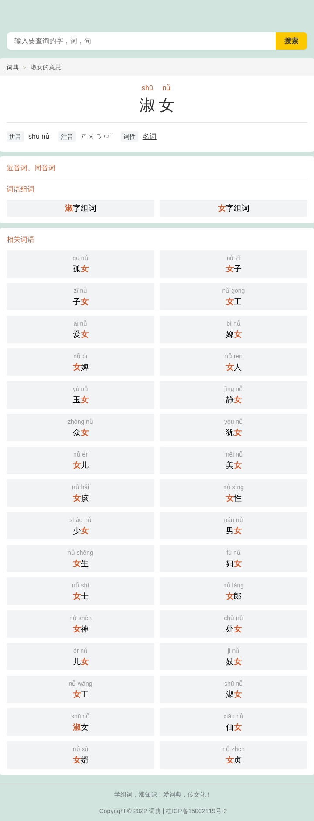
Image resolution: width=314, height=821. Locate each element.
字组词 (80, 208)
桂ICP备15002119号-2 (196, 810)
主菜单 (302, 13)
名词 (150, 136)
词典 (13, 67)
